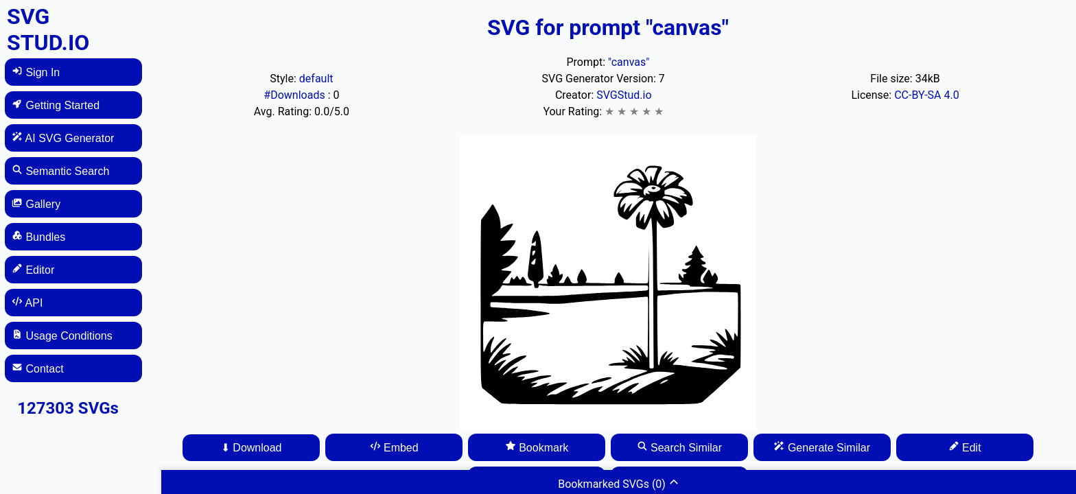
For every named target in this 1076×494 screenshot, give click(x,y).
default (316, 78)
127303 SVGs (68, 408)
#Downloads (295, 95)
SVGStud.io (623, 95)
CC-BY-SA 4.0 (926, 95)
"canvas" (628, 62)
